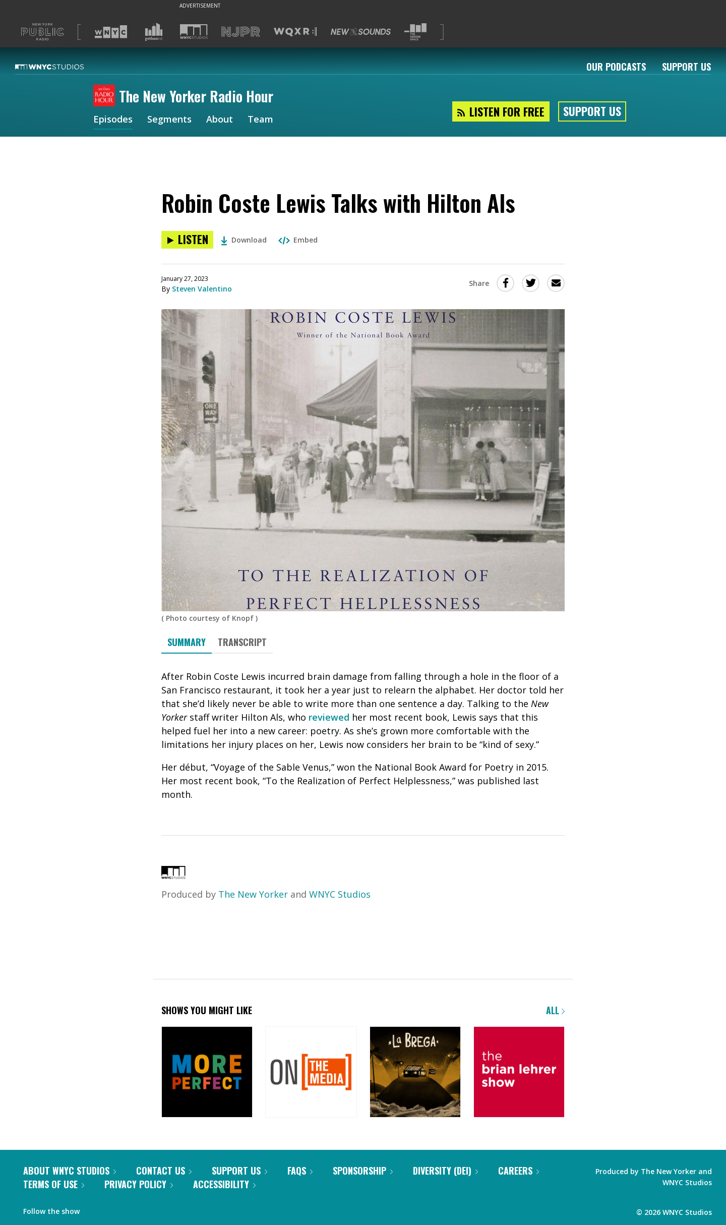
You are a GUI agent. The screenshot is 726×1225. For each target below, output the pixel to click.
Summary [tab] (186, 642)
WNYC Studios (340, 894)
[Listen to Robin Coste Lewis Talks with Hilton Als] (187, 240)
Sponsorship (363, 1170)
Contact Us (164, 1170)
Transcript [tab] (242, 642)
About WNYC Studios (69, 1170)
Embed (298, 240)
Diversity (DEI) (445, 1170)
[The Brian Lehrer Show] (519, 1073)
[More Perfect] (207, 1073)
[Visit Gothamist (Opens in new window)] (153, 32)
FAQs (300, 1170)
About (219, 120)
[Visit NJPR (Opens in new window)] (240, 32)
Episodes (113, 120)
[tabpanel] (363, 735)
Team (260, 120)
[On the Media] (310, 1073)
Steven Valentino (202, 289)
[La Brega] (415, 1073)
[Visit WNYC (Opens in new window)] (111, 31)
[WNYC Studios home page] (62, 66)
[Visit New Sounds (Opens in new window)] (361, 31)
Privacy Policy (138, 1184)
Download (244, 240)
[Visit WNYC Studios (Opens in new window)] (194, 31)
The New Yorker (253, 894)
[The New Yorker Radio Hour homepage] (106, 96)
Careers (518, 1170)
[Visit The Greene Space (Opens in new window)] (415, 32)
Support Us (686, 66)
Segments (169, 120)
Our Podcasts (616, 66)
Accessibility (224, 1184)
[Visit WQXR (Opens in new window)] (295, 32)
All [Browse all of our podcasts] (555, 1010)
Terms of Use (53, 1184)
